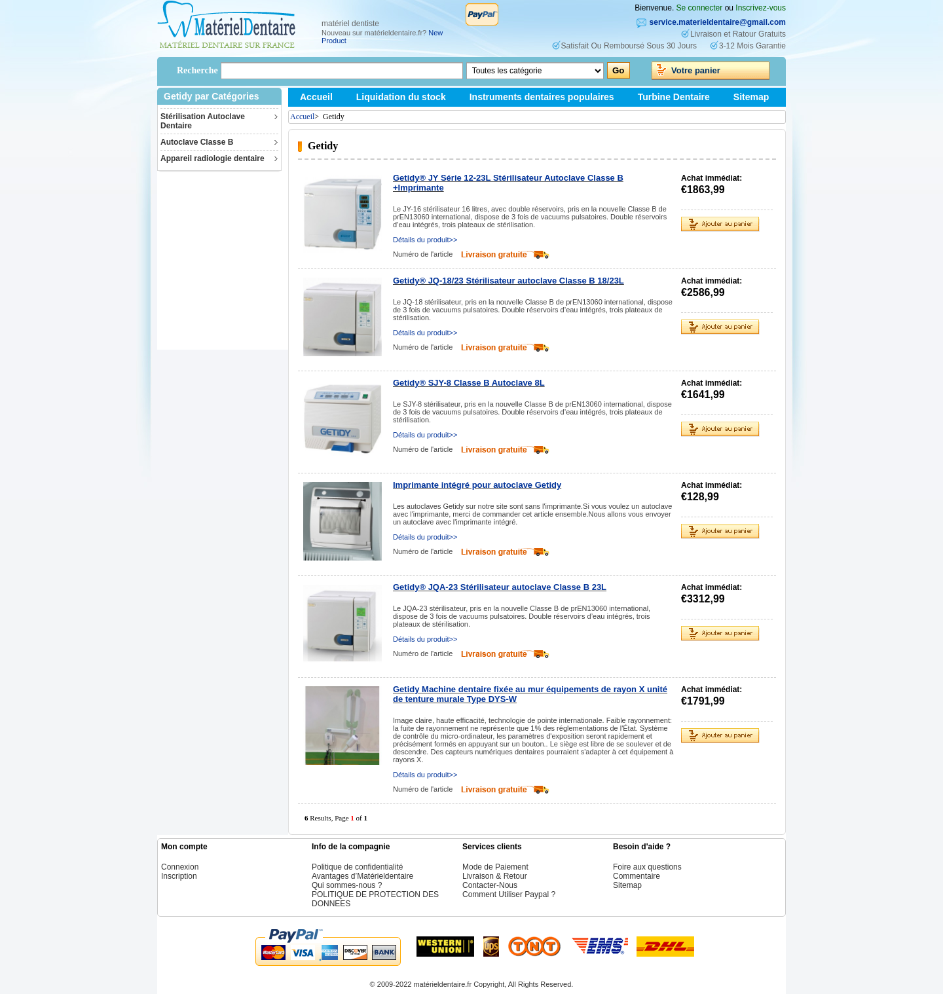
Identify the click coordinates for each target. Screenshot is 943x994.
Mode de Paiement (495, 867)
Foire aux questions (647, 867)
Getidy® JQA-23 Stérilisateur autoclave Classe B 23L (499, 587)
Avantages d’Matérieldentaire (362, 876)
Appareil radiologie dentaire (212, 158)
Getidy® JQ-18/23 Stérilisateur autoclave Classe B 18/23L (508, 280)
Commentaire (636, 876)
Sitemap (751, 97)
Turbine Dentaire (674, 97)
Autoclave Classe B (196, 142)
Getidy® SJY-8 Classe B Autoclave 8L (469, 383)
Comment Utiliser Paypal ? (508, 894)
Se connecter (699, 7)
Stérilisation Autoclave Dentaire (202, 121)
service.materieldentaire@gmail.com (718, 22)
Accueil (316, 97)
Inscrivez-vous (760, 7)
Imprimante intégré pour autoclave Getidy (477, 485)
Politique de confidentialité (357, 867)
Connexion (179, 867)
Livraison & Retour (494, 876)
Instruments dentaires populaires (542, 97)
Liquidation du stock (401, 97)
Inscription (179, 876)
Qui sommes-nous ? (347, 885)
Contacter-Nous (489, 885)
